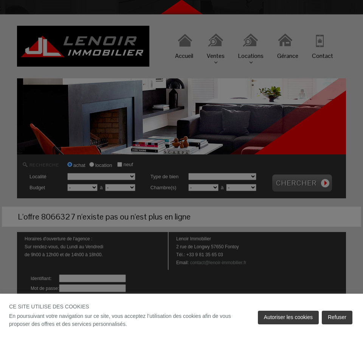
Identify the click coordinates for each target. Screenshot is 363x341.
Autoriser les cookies (288, 317)
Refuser (337, 317)
